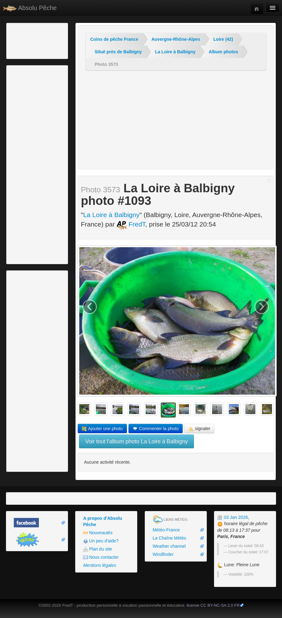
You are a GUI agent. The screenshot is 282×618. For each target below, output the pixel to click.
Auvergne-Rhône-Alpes (175, 39)
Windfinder (163, 554)
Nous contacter (100, 557)
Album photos (223, 51)
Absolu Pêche (30, 8)
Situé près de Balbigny (118, 51)
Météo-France (166, 529)
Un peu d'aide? (100, 541)
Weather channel (169, 546)
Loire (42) (223, 39)
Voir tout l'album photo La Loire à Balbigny (136, 441)
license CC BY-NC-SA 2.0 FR (213, 605)
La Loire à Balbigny (175, 51)
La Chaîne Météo (169, 538)
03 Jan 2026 (232, 517)
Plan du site (97, 549)
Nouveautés (97, 532)
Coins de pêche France (114, 39)
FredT (131, 224)
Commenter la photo (156, 428)
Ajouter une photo (102, 428)
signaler (199, 428)
